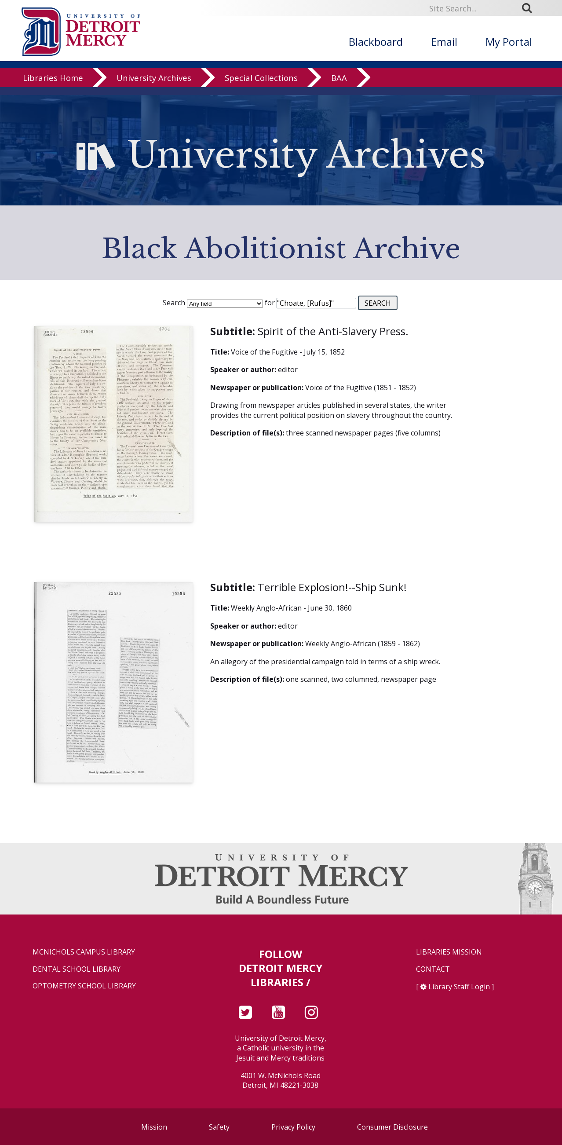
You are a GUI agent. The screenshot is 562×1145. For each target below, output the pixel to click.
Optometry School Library (84, 986)
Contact (433, 969)
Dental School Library (76, 969)
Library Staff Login (459, 986)
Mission (154, 1127)
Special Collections (261, 85)
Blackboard (376, 41)
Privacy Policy (293, 1127)
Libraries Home (53, 85)
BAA (339, 85)
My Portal (508, 41)
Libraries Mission (449, 952)
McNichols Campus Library (84, 952)
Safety (219, 1127)
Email (444, 41)
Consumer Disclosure (392, 1127)
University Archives (154, 85)
